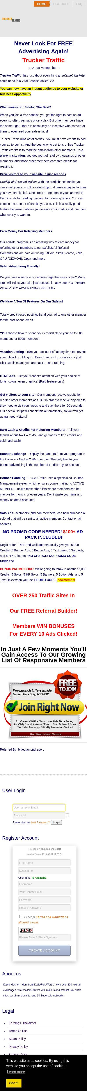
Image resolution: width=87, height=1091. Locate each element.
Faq (79, 3)
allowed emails (28, 922)
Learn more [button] (16, 1072)
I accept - (44, 919)
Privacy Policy (18, 1046)
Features (61, 3)
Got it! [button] (13, 1083)
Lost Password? (40, 822)
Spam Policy (17, 1039)
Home (41, 3)
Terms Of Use (18, 1031)
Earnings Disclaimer (22, 1023)
